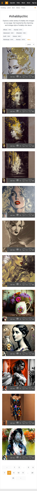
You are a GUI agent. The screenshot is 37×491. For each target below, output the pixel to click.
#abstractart (9, 33)
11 (23, 473)
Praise (23, 8)
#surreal (18, 29)
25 (13, 478)
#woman (21, 39)
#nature (17, 36)
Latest (9, 8)
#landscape (8, 39)
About (28, 3)
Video (18, 3)
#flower (7, 29)
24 (32, 473)
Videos (18, 8)
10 (18, 473)
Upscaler (12, 3)
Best (13, 8)
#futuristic (21, 33)
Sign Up (34, 3)
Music (23, 3)
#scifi (7, 36)
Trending (3, 8)
